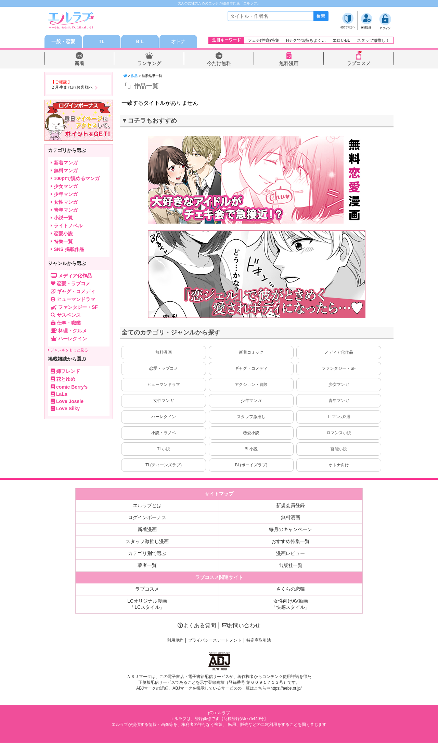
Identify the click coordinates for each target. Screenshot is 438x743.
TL (101, 42)
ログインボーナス (147, 517)
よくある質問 (197, 626)
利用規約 (175, 640)
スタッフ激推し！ (373, 40)
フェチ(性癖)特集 (263, 40)
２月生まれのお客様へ (72, 87)
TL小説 (163, 449)
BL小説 (251, 449)
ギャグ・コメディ (251, 368)
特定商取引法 (258, 640)
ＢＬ (140, 42)
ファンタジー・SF (339, 368)
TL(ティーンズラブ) (163, 465)
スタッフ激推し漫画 (147, 541)
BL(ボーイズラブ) (251, 465)
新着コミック (251, 352)
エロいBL (341, 40)
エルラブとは (147, 505)
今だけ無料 (219, 63)
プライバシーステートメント (215, 640)
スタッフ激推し (251, 417)
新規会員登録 (290, 505)
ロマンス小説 (338, 433)
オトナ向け (338, 465)
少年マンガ (251, 401)
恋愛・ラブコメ (163, 368)
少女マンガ (338, 384)
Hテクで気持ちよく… (306, 40)
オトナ (178, 42)
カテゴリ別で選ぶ (147, 553)
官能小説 (339, 449)
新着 (79, 63)
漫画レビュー (290, 553)
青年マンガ (338, 401)
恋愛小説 (251, 433)
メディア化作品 (338, 352)
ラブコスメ (359, 63)
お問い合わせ (241, 626)
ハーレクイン (163, 417)
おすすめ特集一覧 (290, 541)
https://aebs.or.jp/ (285, 688)
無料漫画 (288, 63)
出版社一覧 (290, 565)
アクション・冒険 (251, 384)
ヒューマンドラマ (163, 384)
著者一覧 (147, 565)
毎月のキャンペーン (290, 529)
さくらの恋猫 (290, 589)
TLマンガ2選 (339, 417)
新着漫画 (147, 529)
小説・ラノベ (163, 433)
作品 (134, 76)
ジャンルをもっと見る (68, 350)
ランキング (149, 63)
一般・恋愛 (63, 42)
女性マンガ (163, 401)
